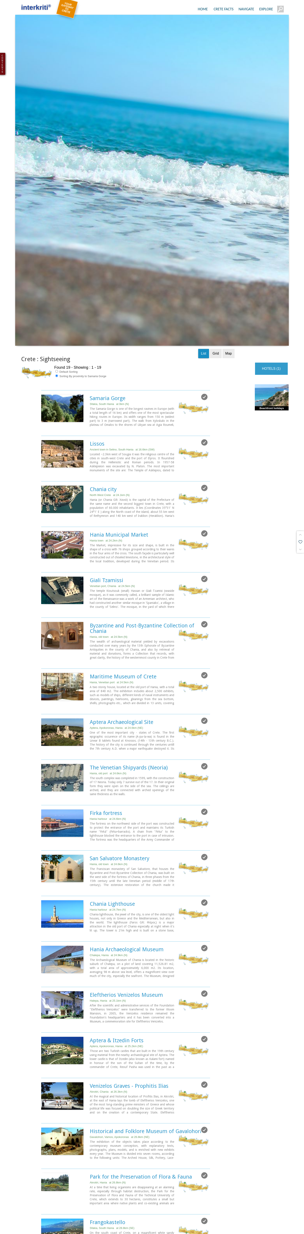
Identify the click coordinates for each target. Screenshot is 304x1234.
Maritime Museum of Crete (123, 617)
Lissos (97, 386)
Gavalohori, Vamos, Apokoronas (119, 1073)
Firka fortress (106, 752)
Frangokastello (107, 1158)
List (203, 296)
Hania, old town (108, 577)
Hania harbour (108, 758)
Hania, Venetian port (111, 622)
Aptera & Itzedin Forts (117, 977)
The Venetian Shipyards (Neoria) (129, 707)
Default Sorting (66, 314)
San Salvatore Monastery (119, 797)
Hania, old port (108, 712)
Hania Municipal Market (119, 476)
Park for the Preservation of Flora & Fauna (141, 1113)
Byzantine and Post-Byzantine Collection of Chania (142, 569)
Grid (216, 296)
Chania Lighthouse (112, 842)
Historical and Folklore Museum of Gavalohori (145, 1068)
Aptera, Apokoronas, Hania (116, 667)
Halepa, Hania (108, 938)
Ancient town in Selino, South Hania (122, 391)
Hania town (106, 482)
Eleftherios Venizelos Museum (126, 932)
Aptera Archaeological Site (121, 662)
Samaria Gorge (107, 341)
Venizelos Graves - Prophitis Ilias (129, 1023)
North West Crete (110, 436)
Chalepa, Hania (108, 893)
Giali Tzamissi (106, 521)
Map (228, 296)
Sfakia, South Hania (109, 346)
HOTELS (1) (271, 311)
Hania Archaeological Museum (127, 887)
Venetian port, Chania (112, 527)
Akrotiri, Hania (108, 1118)
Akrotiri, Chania (108, 1028)
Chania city (103, 431)
